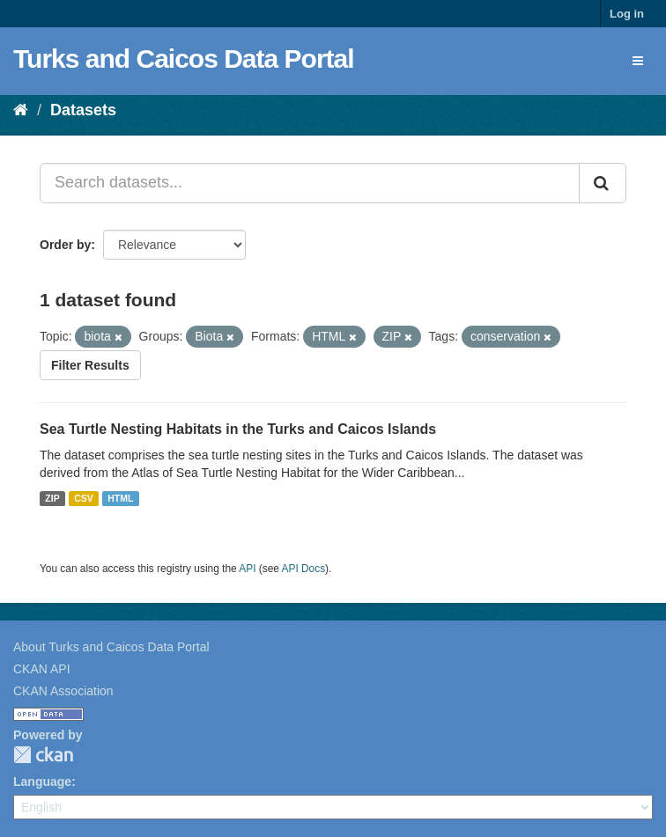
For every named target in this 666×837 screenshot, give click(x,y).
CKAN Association (63, 691)
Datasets (83, 110)
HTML (120, 498)
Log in (627, 13)
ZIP (52, 498)
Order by (65, 245)
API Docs (304, 568)
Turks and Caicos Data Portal (183, 58)
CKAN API (41, 669)
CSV (83, 498)
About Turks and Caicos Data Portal (111, 647)
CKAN (43, 754)
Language (42, 782)
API (247, 568)
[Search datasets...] (310, 183)
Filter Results (90, 365)
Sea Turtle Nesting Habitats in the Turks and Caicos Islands (238, 429)
